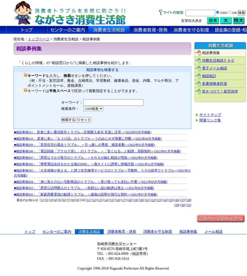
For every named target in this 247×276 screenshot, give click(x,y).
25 (171, 200)
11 (88, 200)
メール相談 (214, 232)
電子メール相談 (214, 68)
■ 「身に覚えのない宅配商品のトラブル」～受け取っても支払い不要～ (90, 182)
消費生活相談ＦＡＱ (218, 61)
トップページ (38, 39)
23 (159, 200)
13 (100, 200)
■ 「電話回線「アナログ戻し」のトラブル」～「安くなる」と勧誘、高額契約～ (97, 151)
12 (94, 200)
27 (182, 200)
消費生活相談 (89, 232)
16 (117, 200)
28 (188, 200)
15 (111, 200)
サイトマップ (210, 115)
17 (123, 200)
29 (177, 205)
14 (106, 200)
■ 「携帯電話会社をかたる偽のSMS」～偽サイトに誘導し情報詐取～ (89, 164)
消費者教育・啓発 (121, 232)
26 (177, 200)
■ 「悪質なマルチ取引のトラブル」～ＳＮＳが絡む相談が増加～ (85, 157)
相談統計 (209, 76)
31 (188, 205)
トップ (29, 232)
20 (141, 200)
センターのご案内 (56, 232)
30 (182, 205)
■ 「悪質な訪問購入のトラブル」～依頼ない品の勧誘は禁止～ (84, 188)
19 (135, 200)
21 (147, 200)
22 (153, 200)
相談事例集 (188, 232)
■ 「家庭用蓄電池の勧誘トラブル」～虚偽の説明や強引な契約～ (85, 194)
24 (165, 200)
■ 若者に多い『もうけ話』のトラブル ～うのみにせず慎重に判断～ (87, 138)
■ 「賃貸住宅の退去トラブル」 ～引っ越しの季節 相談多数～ (84, 145)
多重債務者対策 (214, 84)
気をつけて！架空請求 (220, 91)
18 (129, 200)
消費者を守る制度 (157, 232)
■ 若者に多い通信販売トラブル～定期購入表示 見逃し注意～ (82, 132)
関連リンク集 (210, 120)
